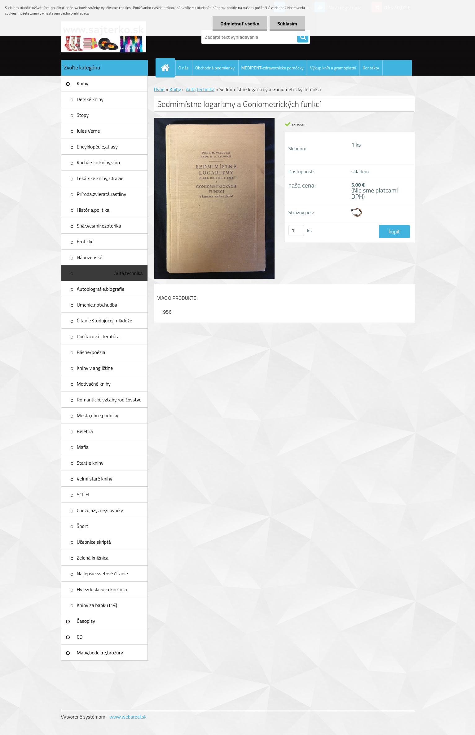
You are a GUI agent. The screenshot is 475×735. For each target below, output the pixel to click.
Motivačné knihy (94, 383)
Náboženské (90, 257)
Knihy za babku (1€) (97, 605)
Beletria (85, 431)
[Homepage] (168, 67)
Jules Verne (88, 131)
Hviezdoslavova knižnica (102, 589)
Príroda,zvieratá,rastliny (101, 194)
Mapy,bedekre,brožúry (100, 652)
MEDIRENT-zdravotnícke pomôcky (272, 67)
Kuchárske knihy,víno (98, 162)
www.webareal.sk (128, 716)
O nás (183, 67)
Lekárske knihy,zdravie (100, 178)
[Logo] (103, 36)
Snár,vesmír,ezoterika (99, 225)
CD (80, 636)
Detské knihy (90, 99)
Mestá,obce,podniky (97, 415)
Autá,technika (128, 273)
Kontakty (371, 67)
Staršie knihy (90, 463)
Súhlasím (287, 23)
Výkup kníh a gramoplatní (333, 67)
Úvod (159, 89)
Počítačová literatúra (98, 336)
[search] (302, 37)
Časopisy (86, 621)
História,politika (93, 210)
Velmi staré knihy (94, 478)
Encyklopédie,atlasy (97, 146)
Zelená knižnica (93, 557)
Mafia (83, 447)
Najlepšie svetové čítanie (102, 573)
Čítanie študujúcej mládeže (104, 320)
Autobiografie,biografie (101, 289)
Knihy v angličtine (95, 368)
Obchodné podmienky (215, 67)
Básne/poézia (91, 352)
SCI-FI (83, 494)
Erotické (85, 241)
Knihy (82, 83)
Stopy (83, 115)
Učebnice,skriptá (94, 542)
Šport (82, 526)
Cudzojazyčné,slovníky (100, 510)
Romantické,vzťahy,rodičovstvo (109, 399)
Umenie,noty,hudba (97, 304)
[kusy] (296, 230)
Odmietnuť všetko (239, 23)
